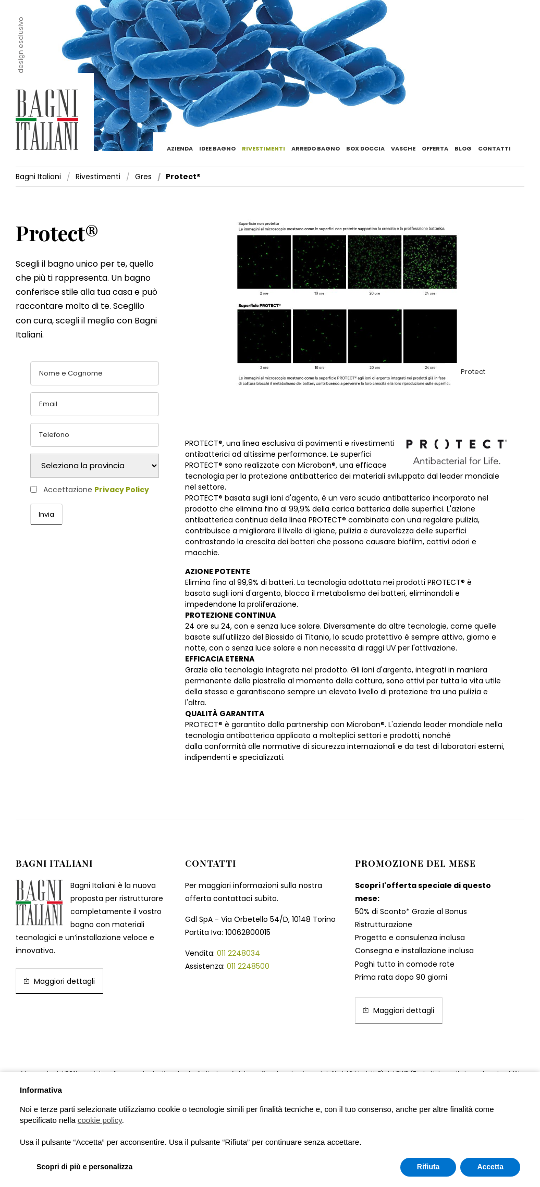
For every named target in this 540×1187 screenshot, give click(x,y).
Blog (463, 148)
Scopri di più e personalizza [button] (84, 1167)
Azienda (180, 148)
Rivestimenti (263, 148)
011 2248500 (248, 966)
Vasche (403, 148)
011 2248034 (238, 953)
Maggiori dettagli (59, 981)
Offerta (435, 148)
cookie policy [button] (100, 1120)
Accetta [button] (490, 1167)
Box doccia (365, 148)
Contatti (494, 148)
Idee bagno (217, 148)
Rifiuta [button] (428, 1167)
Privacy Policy (121, 489)
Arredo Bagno (315, 148)
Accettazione (96, 489)
